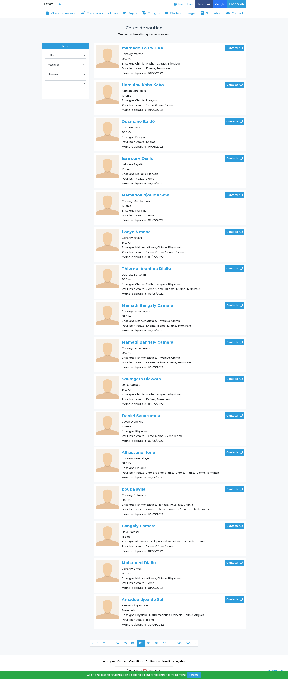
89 (156, 643)
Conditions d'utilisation (144, 661)
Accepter (194, 674)
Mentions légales (173, 661)
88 (148, 643)
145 (179, 643)
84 (117, 643)
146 (188, 643)
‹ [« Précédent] (92, 643)
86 (133, 643)
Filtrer (65, 46)
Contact (122, 661)
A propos (109, 661)
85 (125, 643)
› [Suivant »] (195, 643)
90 (164, 643)
